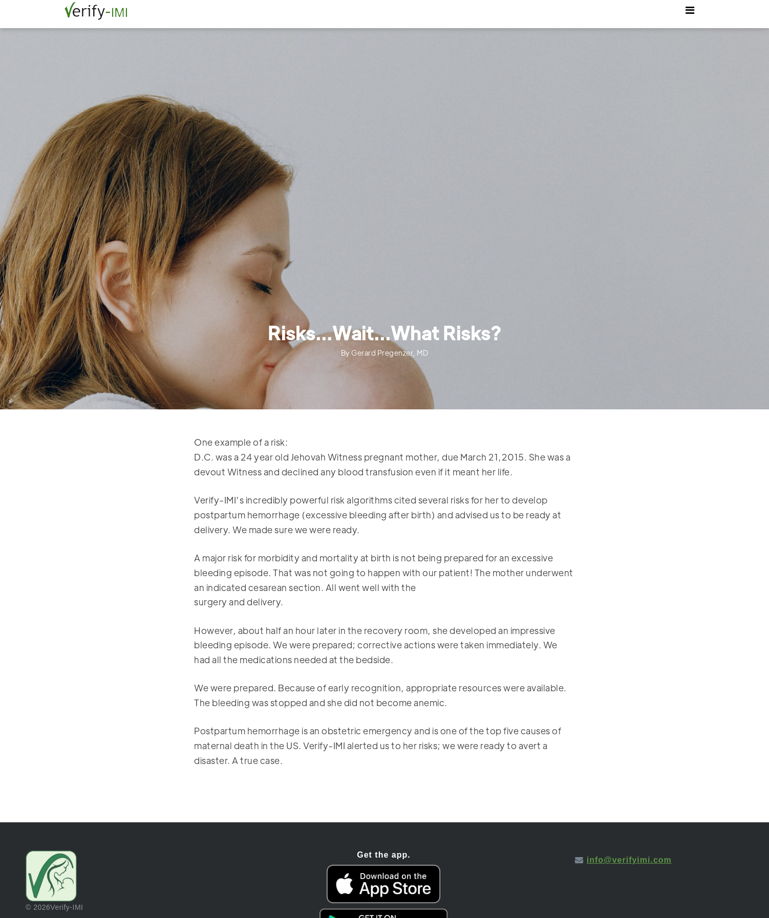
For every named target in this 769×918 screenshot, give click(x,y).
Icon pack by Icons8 (623, 869)
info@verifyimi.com (629, 860)
